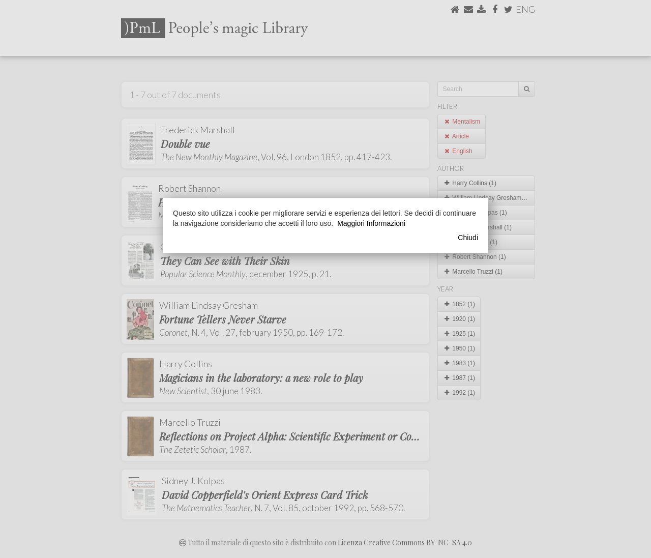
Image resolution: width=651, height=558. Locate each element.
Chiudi (468, 237)
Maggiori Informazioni (371, 223)
